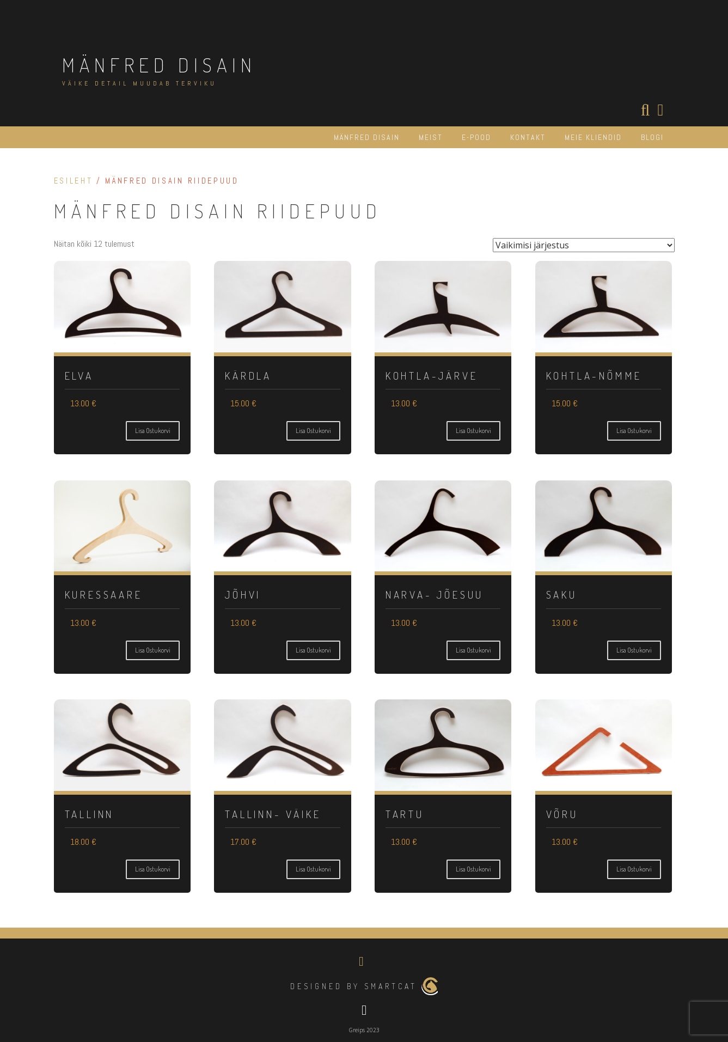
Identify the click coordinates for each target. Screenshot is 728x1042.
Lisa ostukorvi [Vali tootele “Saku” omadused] (634, 650)
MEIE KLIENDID (593, 137)
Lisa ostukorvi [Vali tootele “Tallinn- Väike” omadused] (313, 869)
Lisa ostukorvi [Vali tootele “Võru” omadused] (634, 869)
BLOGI (652, 137)
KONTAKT (528, 137)
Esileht (73, 181)
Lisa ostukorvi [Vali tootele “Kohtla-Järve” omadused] (473, 430)
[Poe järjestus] (584, 245)
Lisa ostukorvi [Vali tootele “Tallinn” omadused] (152, 869)
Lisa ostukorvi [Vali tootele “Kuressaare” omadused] (152, 650)
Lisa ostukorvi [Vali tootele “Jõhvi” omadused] (313, 650)
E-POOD (476, 137)
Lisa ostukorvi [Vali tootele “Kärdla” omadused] (313, 430)
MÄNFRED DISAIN (159, 64)
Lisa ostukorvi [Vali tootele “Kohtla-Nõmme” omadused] (634, 430)
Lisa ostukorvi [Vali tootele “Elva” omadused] (152, 430)
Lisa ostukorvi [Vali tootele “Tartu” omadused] (473, 869)
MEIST (431, 137)
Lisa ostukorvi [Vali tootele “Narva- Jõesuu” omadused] (473, 650)
